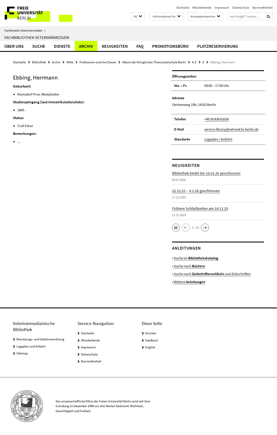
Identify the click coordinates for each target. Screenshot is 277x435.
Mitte (69, 62)
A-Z (194, 62)
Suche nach (189, 266)
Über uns (14, 46)
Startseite (182, 7)
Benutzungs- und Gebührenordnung (40, 339)
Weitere (189, 281)
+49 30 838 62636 (216, 119)
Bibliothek (39, 62)
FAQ (139, 46)
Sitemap (22, 353)
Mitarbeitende (201, 7)
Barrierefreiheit (262, 7)
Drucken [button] (150, 333)
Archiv (86, 46)
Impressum (221, 7)
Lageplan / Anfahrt (218, 139)
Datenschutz (240, 7)
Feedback (151, 340)
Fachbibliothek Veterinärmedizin (36, 37)
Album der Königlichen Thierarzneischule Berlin (154, 62)
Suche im (196, 258)
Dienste (62, 46)
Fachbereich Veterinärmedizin (24, 30)
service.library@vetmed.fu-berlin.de (231, 129)
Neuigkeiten (115, 46)
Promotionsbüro (170, 46)
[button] (138, 17)
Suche (38, 46)
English (150, 347)
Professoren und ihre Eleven (97, 62)
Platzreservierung (217, 46)
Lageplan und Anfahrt (30, 346)
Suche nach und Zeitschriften (212, 273)
